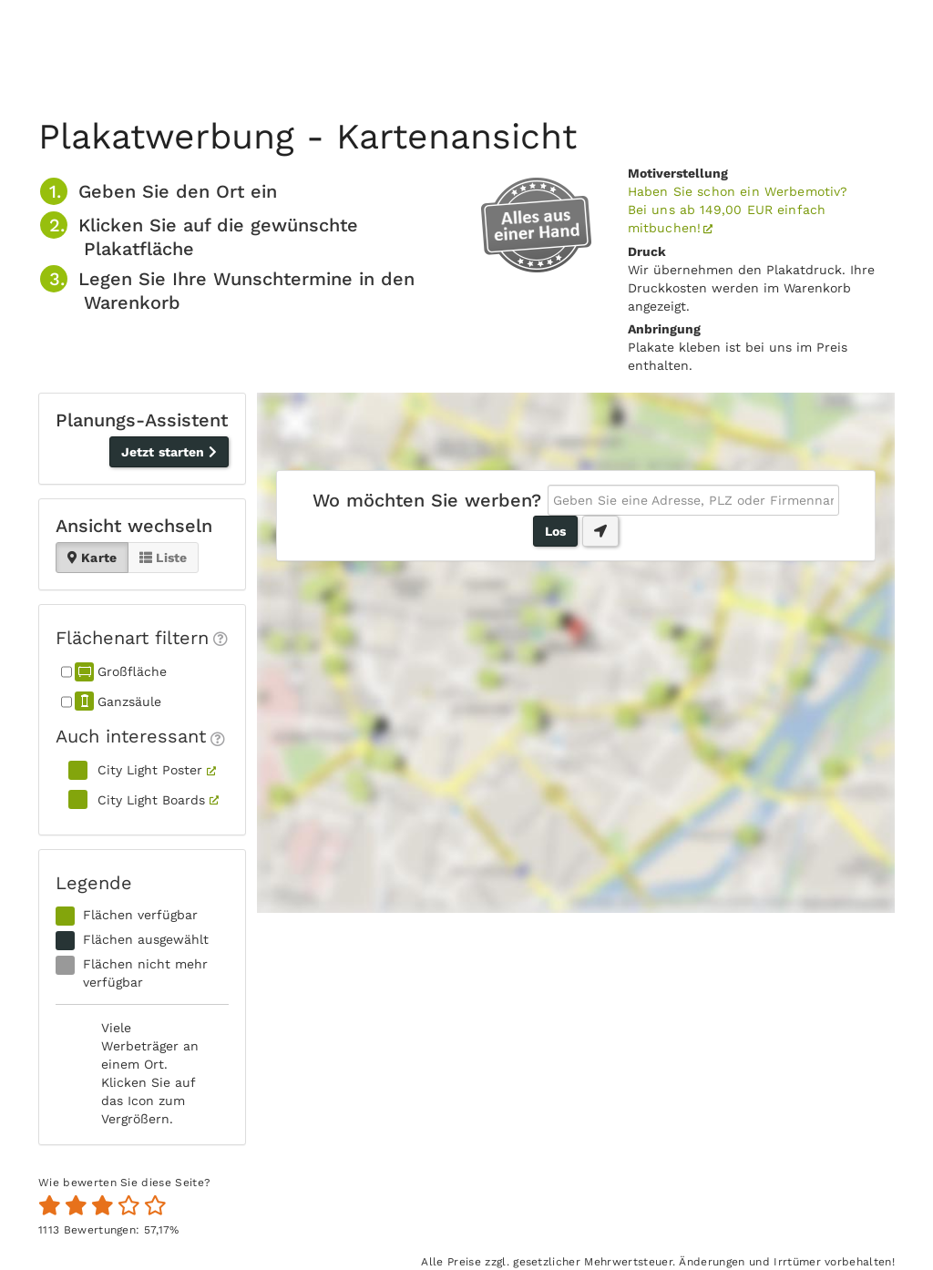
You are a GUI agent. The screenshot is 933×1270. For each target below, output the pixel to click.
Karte (92, 557)
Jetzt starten (169, 452)
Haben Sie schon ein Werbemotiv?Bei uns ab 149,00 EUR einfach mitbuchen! (738, 209)
